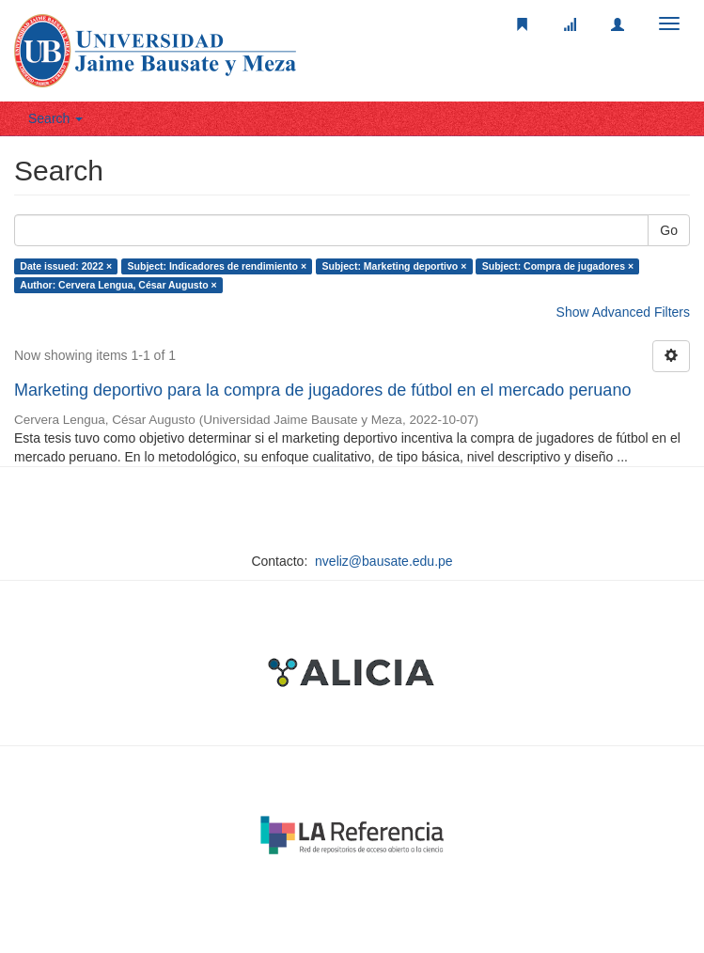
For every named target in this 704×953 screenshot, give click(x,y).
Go (669, 230)
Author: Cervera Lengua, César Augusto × (118, 284)
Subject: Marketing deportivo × (394, 266)
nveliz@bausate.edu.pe (384, 561)
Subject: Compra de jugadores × (558, 266)
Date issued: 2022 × (66, 266)
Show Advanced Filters (623, 312)
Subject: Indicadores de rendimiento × (217, 266)
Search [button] (55, 118)
